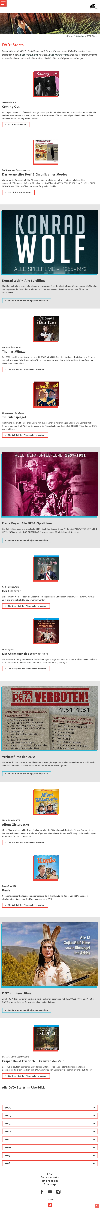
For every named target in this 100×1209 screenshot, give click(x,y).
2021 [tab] (50, 1139)
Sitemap (50, 1184)
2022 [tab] (50, 1131)
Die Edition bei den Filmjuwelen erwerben (28, 301)
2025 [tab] (50, 1107)
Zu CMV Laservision (17, 124)
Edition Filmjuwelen (28, 54)
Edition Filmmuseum (57, 54)
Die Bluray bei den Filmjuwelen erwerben (27, 606)
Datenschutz (50, 1177)
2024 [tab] (50, 1115)
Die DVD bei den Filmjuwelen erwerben (26, 369)
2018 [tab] (50, 1163)
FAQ (50, 1173)
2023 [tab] (50, 1123)
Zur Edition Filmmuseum (19, 192)
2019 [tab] (50, 1155)
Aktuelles (80, 36)
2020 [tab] (50, 1147)
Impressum (50, 1180)
